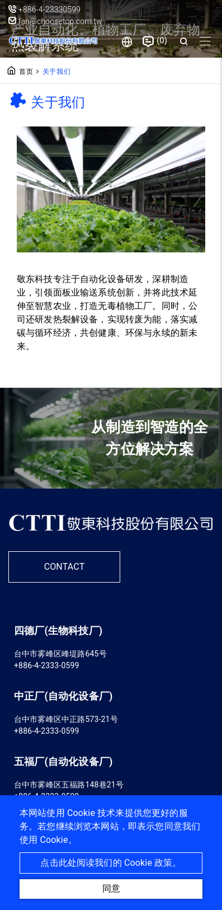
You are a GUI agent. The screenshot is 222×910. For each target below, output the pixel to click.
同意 (111, 888)
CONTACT (64, 566)
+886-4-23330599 (49, 9)
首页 (26, 72)
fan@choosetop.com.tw (55, 21)
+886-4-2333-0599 (46, 665)
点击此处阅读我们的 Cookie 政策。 (110, 862)
